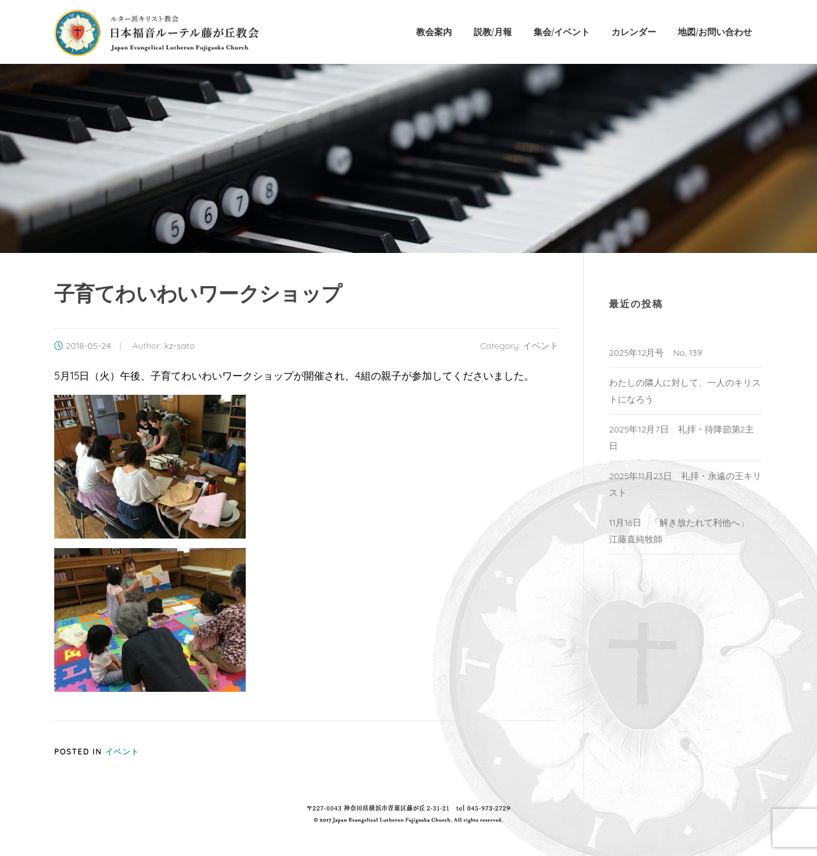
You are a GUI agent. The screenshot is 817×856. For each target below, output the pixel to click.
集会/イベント (562, 32)
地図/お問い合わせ (715, 32)
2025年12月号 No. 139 (655, 352)
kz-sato (179, 345)
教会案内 (434, 32)
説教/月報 (493, 32)
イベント (540, 345)
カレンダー (633, 32)
